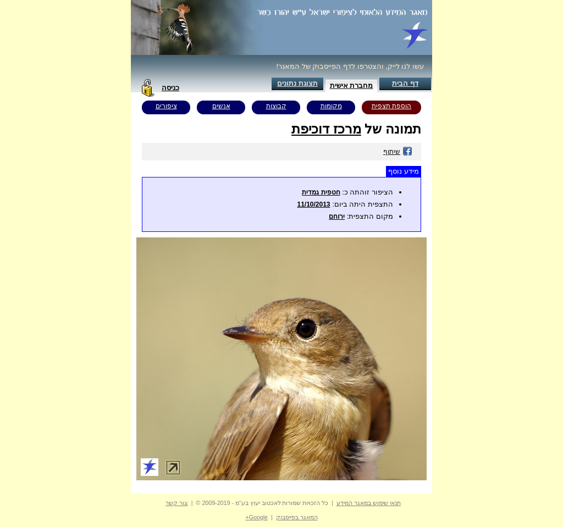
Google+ (256, 517)
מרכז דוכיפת (326, 128)
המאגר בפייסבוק (297, 517)
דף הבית (405, 83)
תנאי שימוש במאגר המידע (368, 503)
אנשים (221, 106)
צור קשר (176, 503)
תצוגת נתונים (297, 83)
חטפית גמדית (321, 192)
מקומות (331, 106)
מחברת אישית (351, 85)
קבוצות (276, 106)
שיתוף (397, 152)
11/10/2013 (313, 204)
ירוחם (337, 216)
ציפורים (166, 106)
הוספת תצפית (391, 106)
